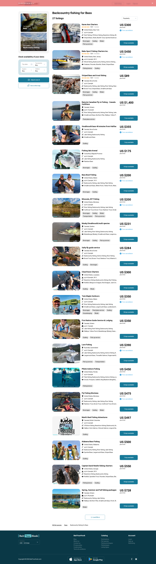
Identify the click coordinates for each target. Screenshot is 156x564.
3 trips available (129, 191)
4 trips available (129, 166)
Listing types (105, 547)
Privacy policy (78, 545)
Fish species (105, 541)
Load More (95, 517)
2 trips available (129, 263)
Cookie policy (78, 547)
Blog (75, 539)
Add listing (131, 543)
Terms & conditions (80, 549)
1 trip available (129, 118)
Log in (130, 539)
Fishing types (105, 545)
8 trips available (129, 67)
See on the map (33, 85)
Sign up (130, 541)
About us (76, 541)
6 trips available (129, 385)
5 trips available (129, 43)
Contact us (77, 543)
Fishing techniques (107, 543)
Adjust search (34, 80)
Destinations (105, 539)
